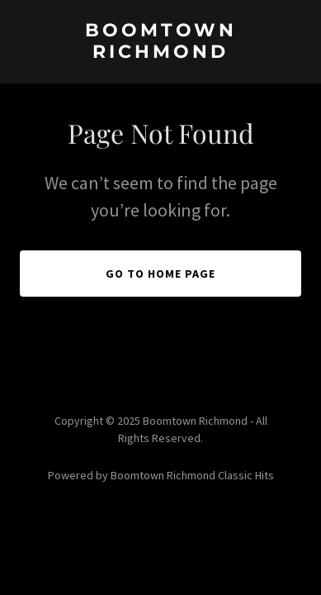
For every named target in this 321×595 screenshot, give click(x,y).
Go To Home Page (160, 273)
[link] (160, 53)
